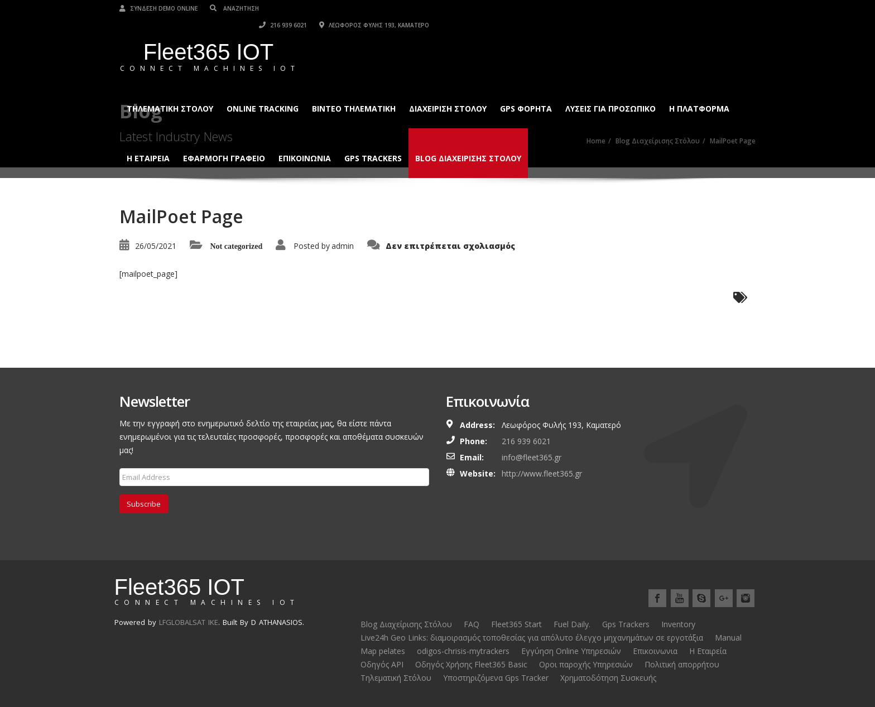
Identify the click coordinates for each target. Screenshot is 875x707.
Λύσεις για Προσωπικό (610, 91)
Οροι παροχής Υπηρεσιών (586, 664)
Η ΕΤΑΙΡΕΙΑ (148, 141)
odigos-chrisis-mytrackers (463, 651)
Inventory (678, 624)
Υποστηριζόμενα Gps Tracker (496, 677)
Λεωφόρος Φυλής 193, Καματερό (701, 8)
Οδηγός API (381, 664)
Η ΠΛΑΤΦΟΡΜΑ (699, 91)
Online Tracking (263, 91)
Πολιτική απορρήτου (682, 664)
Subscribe (144, 504)
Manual (728, 637)
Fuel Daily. (572, 624)
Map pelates (382, 651)
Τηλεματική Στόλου (170, 91)
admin (342, 246)
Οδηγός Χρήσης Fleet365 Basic (471, 664)
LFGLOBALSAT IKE (188, 622)
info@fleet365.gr (531, 457)
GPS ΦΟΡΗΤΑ (526, 91)
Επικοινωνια (304, 141)
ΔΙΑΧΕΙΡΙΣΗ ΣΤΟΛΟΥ (448, 91)
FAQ (471, 624)
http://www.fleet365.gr (542, 473)
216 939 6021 (609, 8)
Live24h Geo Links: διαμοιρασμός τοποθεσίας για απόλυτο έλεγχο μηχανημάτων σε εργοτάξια (531, 637)
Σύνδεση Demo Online (158, 8)
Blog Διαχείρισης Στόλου (468, 141)
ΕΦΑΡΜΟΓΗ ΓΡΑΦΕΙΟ (224, 141)
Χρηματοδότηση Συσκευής (608, 677)
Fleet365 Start (516, 624)
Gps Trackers (373, 141)
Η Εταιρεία (708, 651)
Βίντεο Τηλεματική (354, 91)
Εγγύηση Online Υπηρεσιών (571, 651)
